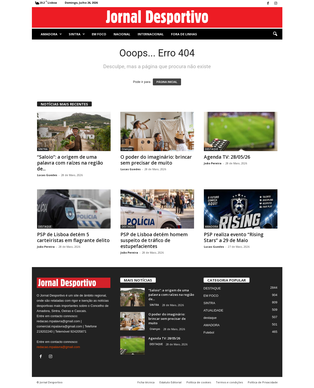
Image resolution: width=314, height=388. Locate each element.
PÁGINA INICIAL (167, 81)
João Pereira (213, 163)
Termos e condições (229, 382)
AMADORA (51, 34)
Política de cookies (198, 382)
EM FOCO (99, 34)
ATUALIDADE (213, 310)
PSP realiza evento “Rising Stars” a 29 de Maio (233, 237)
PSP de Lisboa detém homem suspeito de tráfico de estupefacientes (154, 240)
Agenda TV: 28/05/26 (227, 157)
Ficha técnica (146, 382)
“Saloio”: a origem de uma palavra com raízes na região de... (70, 163)
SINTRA (77, 34)
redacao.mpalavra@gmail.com (58, 347)
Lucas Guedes (47, 175)
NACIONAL (122, 34)
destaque (210, 318)
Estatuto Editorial (170, 382)
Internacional (151, 34)
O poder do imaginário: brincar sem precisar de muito (156, 160)
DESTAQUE (211, 149)
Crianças (127, 149)
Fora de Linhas (184, 34)
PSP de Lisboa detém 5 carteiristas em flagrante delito (73, 237)
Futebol (209, 332)
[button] (275, 34)
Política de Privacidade (263, 382)
